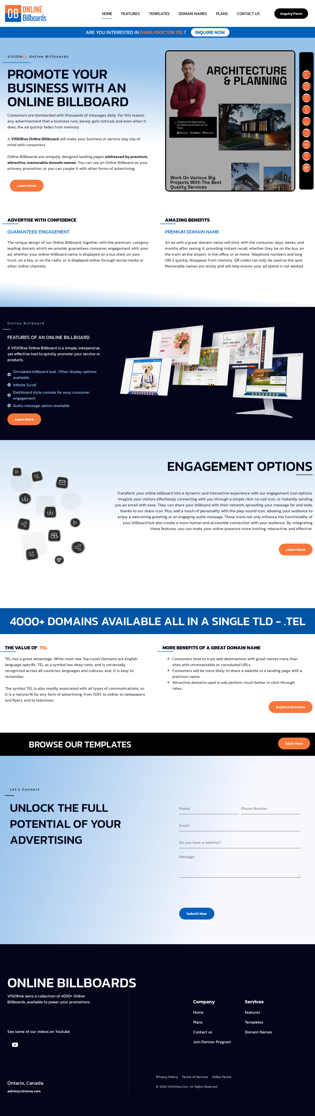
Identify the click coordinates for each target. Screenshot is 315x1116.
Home (107, 14)
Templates (159, 14)
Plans (222, 14)
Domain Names (193, 14)
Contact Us (248, 14)
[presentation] (216, 892)
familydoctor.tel (157, 32)
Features (130, 14)
